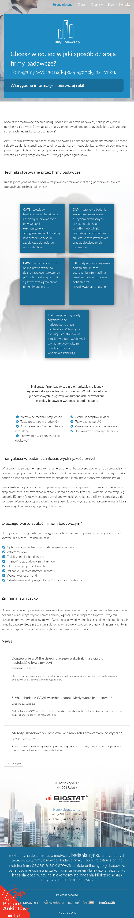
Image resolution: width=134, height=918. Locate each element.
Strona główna (62, 4)
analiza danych (113, 855)
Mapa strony (67, 912)
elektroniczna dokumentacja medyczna (40, 855)
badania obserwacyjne (32, 874)
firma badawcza (81, 879)
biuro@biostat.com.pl (67, 809)
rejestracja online (109, 860)
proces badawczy (23, 860)
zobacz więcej (13, 763)
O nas (82, 4)
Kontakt (124, 4)
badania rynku (86, 855)
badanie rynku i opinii (78, 860)
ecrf (65, 879)
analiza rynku (115, 870)
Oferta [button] (97, 4)
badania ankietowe (52, 865)
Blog (111, 4)
